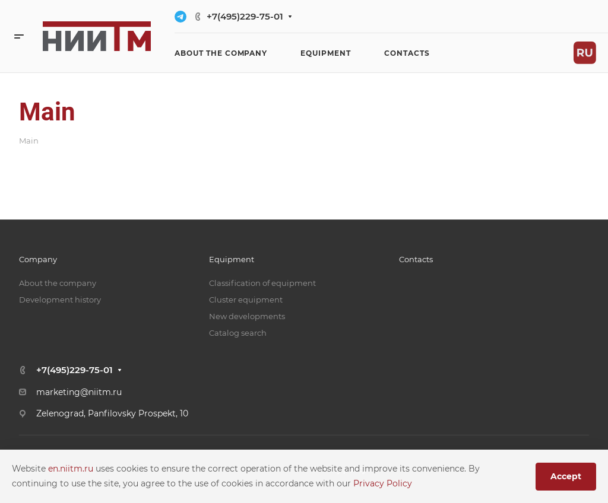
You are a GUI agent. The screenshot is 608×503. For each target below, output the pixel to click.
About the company (57, 283)
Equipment (231, 259)
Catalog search (238, 333)
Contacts (416, 259)
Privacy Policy (382, 483)
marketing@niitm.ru (79, 392)
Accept (565, 476)
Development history (60, 299)
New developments (247, 316)
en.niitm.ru (72, 468)
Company (38, 259)
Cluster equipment (246, 299)
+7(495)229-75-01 (245, 16)
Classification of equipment (262, 283)
